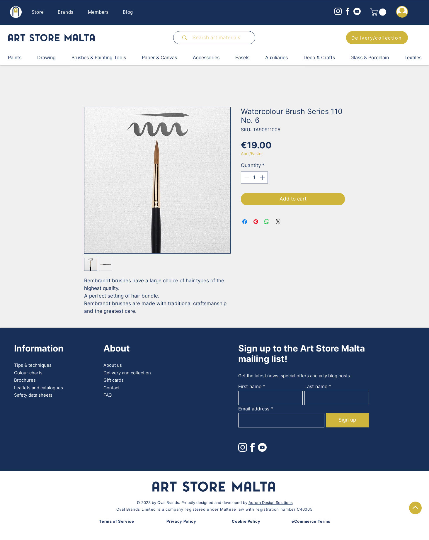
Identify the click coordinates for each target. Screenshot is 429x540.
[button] (379, 12)
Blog (128, 12)
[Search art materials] (216, 37)
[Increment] (262, 178)
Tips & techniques (33, 365)
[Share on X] (278, 221)
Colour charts (28, 373)
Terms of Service (116, 521)
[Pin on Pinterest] (255, 221)
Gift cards (113, 380)
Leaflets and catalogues (38, 387)
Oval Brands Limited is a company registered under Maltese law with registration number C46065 (214, 509)
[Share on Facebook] (244, 221)
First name (249, 386)
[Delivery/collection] (377, 37)
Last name (315, 386)
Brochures (25, 380)
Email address (253, 408)
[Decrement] (246, 178)
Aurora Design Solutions (270, 502)
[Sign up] (347, 420)
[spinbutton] (254, 178)
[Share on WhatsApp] (266, 221)
